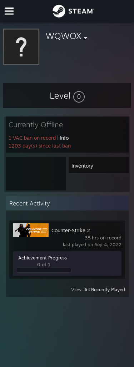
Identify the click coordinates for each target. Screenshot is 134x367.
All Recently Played (104, 289)
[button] (67, 95)
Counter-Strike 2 (70, 230)
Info (64, 138)
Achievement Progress (42, 258)
